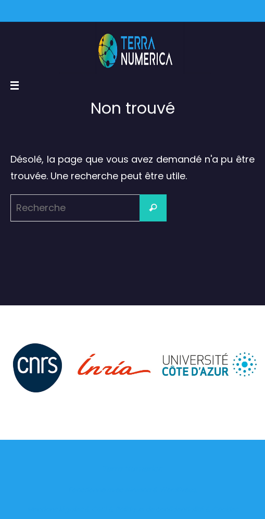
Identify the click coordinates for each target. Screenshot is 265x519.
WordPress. (178, 490)
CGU (99, 509)
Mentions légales (55, 509)
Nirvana (138, 490)
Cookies (225, 509)
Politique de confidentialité (159, 509)
